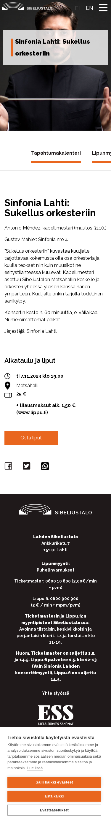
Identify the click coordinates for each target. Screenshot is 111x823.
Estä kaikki (54, 796)
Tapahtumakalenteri (56, 153)
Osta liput (31, 438)
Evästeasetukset (54, 810)
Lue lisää (35, 768)
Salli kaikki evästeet (54, 782)
